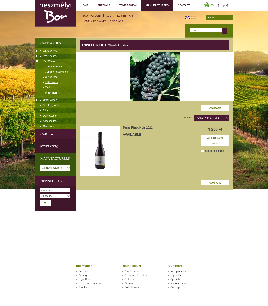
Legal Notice (85, 279)
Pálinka (47, 110)
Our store (83, 271)
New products (178, 271)
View (215, 143)
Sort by (187, 117)
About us (83, 287)
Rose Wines (50, 56)
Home (84, 5)
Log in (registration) (119, 15)
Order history (131, 287)
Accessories (50, 121)
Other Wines (50, 100)
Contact (184, 5)
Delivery (82, 275)
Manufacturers (156, 5)
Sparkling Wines (52, 105)
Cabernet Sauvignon (56, 71)
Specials (104, 5)
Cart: (214, 5)
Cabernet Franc (53, 66)
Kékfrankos (51, 82)
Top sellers (176, 275)
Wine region (128, 5)
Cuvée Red (51, 77)
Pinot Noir (51, 92)
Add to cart (215, 138)
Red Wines (49, 61)
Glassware (49, 126)
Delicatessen (50, 115)
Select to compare (215, 150)
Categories (50, 43)
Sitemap (175, 287)
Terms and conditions (90, 283)
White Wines (50, 50)
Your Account (92, 15)
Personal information (135, 275)
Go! (224, 31)
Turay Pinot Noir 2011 (138, 127)
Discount (129, 283)
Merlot (48, 87)
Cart (44, 134)
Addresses (130, 279)
